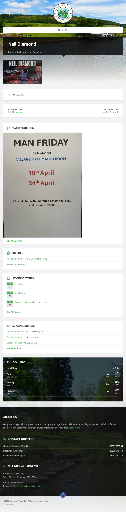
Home (11, 52)
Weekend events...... (16, 337)
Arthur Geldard (110, 112)
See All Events (14, 312)
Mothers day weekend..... (19, 331)
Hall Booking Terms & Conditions (25, 258)
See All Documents (16, 264)
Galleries (21, 52)
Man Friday (20, 293)
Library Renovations (16, 342)
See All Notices (14, 348)
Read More (74, 427)
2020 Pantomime (16, 112)
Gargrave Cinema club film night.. (31, 302)
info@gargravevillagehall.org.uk (25, 485)
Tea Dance (20, 283)
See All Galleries (14, 240)
